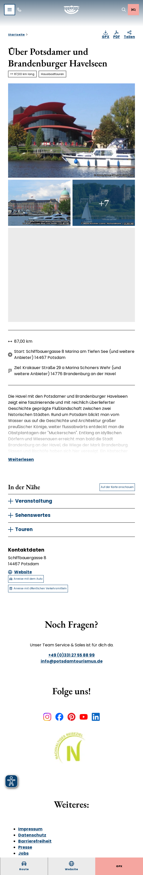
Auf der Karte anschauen (117, 487)
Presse (25, 847)
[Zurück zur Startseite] (71, 9)
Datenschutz (32, 835)
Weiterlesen (21, 459)
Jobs (23, 853)
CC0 (132, 175)
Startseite (16, 34)
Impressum (30, 829)
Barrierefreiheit (35, 841)
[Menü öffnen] (9, 9)
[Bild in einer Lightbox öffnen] (71, 751)
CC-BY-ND (64, 224)
